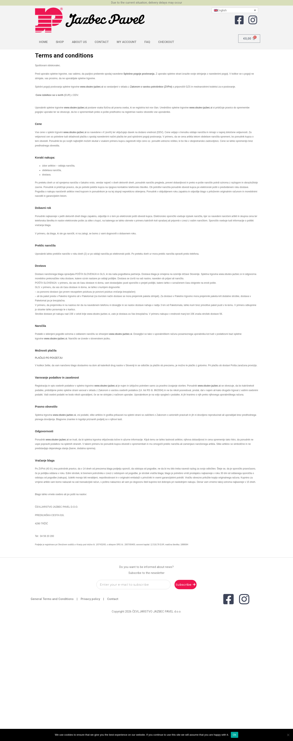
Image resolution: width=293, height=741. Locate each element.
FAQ (147, 42)
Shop (60, 42)
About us (79, 42)
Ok (234, 734)
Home (43, 42)
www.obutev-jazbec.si (91, 86)
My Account (126, 42)
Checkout (166, 42)
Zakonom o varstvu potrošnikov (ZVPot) (151, 86)
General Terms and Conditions (52, 599)
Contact (102, 42)
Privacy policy (90, 599)
